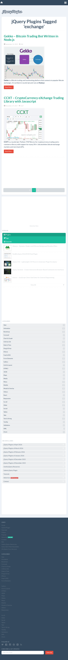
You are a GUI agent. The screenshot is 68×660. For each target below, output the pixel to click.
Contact (34, 481)
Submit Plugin (5, 527)
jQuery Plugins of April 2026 (34, 444)
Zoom (34, 432)
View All (48, 285)
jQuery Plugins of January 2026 (34, 456)
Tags (6, 238)
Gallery (34, 362)
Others (34, 392)
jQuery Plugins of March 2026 (34, 448)
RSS (2, 542)
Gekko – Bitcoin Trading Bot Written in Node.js (31, 37)
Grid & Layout (34, 365)
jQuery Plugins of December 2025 (34, 459)
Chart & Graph (34, 338)
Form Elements (34, 358)
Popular (3, 535)
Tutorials (8, 242)
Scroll (34, 402)
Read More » (8, 87)
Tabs (34, 415)
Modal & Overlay (34, 388)
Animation (34, 328)
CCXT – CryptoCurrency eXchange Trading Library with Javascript (34, 99)
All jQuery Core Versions (9, 549)
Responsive (34, 398)
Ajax (34, 325)
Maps (34, 375)
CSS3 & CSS (34, 342)
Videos (3, 532)
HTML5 (34, 368)
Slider (34, 405)
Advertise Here (34, 226)
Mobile (34, 385)
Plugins (7, 235)
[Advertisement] (34, 172)
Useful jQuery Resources (34, 467)
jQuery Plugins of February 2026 (34, 452)
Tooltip (34, 422)
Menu (34, 382)
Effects (34, 352)
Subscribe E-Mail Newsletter (10, 547)
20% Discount (14, 477)
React (34, 395)
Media (34, 379)
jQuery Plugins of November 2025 (34, 463)
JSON (34, 372)
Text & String (34, 419)
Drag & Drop (34, 348)
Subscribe (49, 652)
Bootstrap (34, 332)
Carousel (34, 335)
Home (3, 525)
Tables (34, 412)
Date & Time (34, 345)
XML (34, 429)
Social (34, 409)
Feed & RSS (34, 355)
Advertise (34, 478)
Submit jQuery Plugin (34, 470)
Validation (34, 425)
